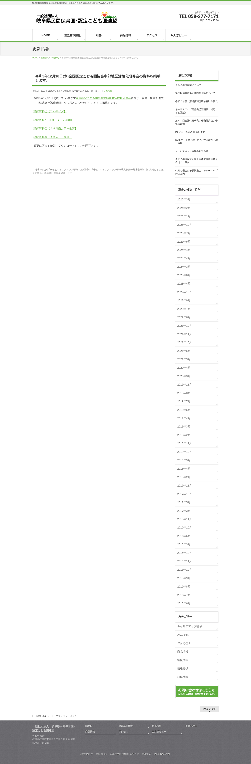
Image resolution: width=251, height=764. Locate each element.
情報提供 (182, 668)
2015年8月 (183, 586)
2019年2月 (183, 435)
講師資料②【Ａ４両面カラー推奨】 (55, 128)
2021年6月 (183, 350)
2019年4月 (183, 418)
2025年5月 (183, 241)
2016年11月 (184, 519)
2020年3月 (183, 376)
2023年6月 (183, 275)
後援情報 (182, 660)
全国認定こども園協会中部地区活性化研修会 (103, 98)
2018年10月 (184, 451)
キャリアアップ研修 (189, 626)
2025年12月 (184, 224)
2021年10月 (184, 342)
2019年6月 (183, 409)
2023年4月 (183, 283)
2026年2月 (183, 207)
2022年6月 (183, 317)
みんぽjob (183, 634)
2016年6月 (183, 536)
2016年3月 (183, 544)
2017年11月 (184, 485)
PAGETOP (209, 709)
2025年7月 (183, 233)
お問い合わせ (42, 716)
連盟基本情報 (126, 726)
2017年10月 (184, 494)
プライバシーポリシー (67, 716)
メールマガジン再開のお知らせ (191, 151)
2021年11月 (184, 334)
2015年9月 (183, 578)
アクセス (123, 731)
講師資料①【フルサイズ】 (50, 111)
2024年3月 (183, 266)
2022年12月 (184, 292)
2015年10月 (184, 569)
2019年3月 (183, 426)
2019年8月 (183, 393)
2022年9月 (183, 300)
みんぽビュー (159, 731)
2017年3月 (183, 510)
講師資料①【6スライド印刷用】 (54, 120)
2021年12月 (184, 325)
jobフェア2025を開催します (190, 132)
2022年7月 (183, 308)
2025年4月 (183, 249)
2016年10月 (184, 527)
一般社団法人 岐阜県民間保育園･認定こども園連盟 (121, 754)
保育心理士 (184, 643)
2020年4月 (183, 367)
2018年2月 (183, 477)
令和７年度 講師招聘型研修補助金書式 (196, 101)
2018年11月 (184, 443)
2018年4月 (183, 468)
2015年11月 (184, 561)
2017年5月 (183, 502)
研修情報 (108, 91)
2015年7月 (183, 595)
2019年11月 (184, 384)
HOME (88, 726)
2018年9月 (183, 460)
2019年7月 (183, 401)
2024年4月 (183, 258)
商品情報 (182, 651)
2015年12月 (184, 552)
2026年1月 (183, 216)
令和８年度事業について (188, 85)
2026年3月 (183, 199)
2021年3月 (183, 359)
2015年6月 (183, 603)
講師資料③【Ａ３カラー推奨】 (53, 137)
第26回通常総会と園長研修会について (195, 93)
